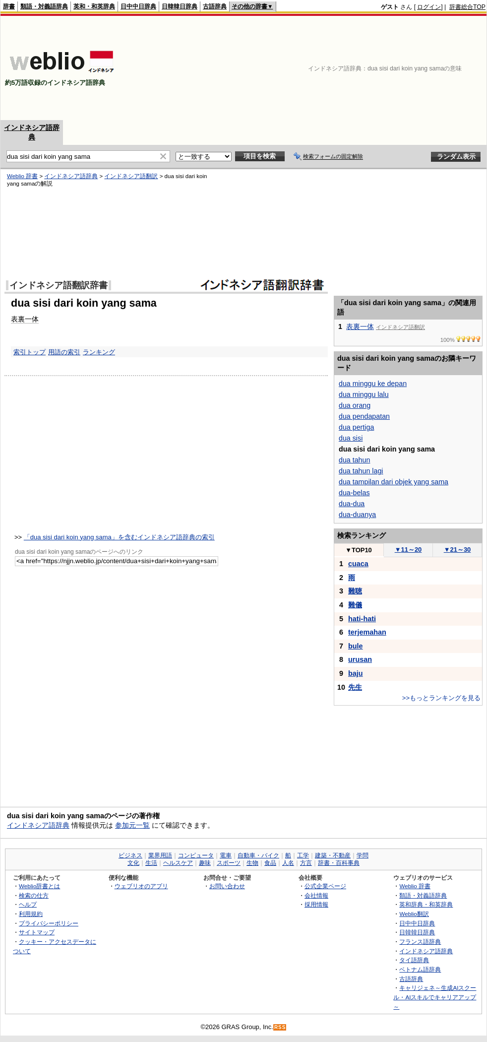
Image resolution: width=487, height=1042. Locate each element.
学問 (362, 855)
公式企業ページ (325, 886)
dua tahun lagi (361, 471)
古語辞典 (215, 6)
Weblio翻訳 (413, 914)
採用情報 (316, 904)
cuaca (358, 564)
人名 (288, 863)
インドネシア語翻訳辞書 (58, 285)
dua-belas (354, 493)
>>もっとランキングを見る (441, 698)
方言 (306, 863)
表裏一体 (25, 319)
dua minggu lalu (364, 394)
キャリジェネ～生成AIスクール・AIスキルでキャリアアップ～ (434, 996)
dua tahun (354, 460)
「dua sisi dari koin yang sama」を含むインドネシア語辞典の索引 (119, 537)
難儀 (355, 605)
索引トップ (29, 352)
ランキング (99, 352)
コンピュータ (196, 855)
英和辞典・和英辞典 (426, 904)
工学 (303, 855)
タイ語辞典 (414, 960)
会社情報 (316, 895)
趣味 (205, 863)
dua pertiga (356, 427)
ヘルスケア (178, 863)
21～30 (457, 549)
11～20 (408, 549)
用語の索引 (64, 352)
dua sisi (351, 438)
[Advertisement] (434, 68)
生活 (151, 863)
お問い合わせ (227, 886)
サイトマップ (37, 932)
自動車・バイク (258, 855)
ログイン (429, 6)
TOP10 (358, 550)
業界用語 (160, 855)
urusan (360, 659)
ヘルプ (28, 904)
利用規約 (31, 914)
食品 (270, 863)
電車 (226, 855)
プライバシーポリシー (48, 923)
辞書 (9, 6)
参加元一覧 (132, 825)
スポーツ (229, 863)
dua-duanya (357, 515)
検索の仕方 (34, 895)
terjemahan (367, 632)
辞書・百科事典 (339, 863)
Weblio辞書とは (39, 886)
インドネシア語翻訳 (131, 176)
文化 (133, 863)
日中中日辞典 (138, 6)
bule (355, 646)
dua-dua (352, 504)
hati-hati (362, 619)
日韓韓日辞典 (179, 6)
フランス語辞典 (420, 941)
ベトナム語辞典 (420, 969)
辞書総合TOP (467, 6)
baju (355, 673)
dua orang (354, 405)
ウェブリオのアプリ (141, 886)
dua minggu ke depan (373, 384)
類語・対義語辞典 (44, 6)
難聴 (355, 591)
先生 (355, 687)
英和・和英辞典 (94, 6)
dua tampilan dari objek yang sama (393, 482)
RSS (280, 1027)
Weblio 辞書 (22, 176)
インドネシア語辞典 (71, 176)
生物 (252, 863)
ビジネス (130, 855)
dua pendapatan (364, 416)
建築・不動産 (333, 855)
